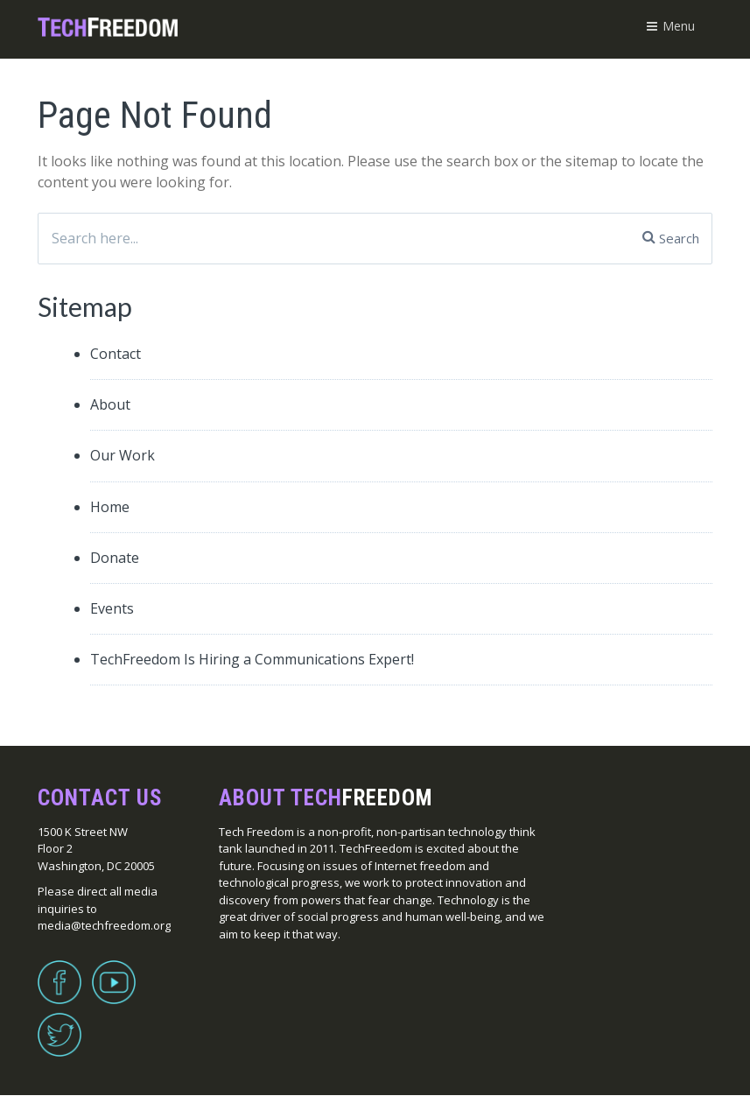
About (110, 404)
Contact (115, 353)
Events (112, 608)
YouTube (114, 971)
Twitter (59, 1024)
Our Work (122, 455)
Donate (114, 557)
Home (110, 506)
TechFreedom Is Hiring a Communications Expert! (252, 659)
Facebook (59, 971)
